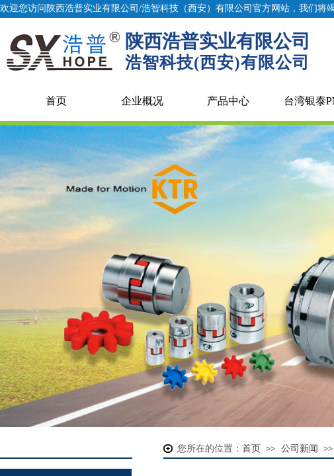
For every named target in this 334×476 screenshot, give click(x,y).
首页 (56, 100)
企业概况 (142, 100)
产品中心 (228, 100)
